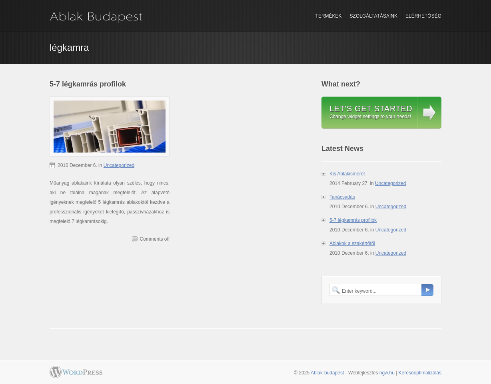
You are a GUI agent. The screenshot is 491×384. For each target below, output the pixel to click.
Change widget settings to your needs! (370, 111)
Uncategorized (119, 165)
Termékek (328, 16)
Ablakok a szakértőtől (352, 243)
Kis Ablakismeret (347, 174)
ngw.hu (387, 373)
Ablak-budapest (327, 373)
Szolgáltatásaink (373, 16)
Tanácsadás (342, 197)
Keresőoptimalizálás (420, 373)
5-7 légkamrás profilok (88, 84)
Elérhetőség (423, 16)
